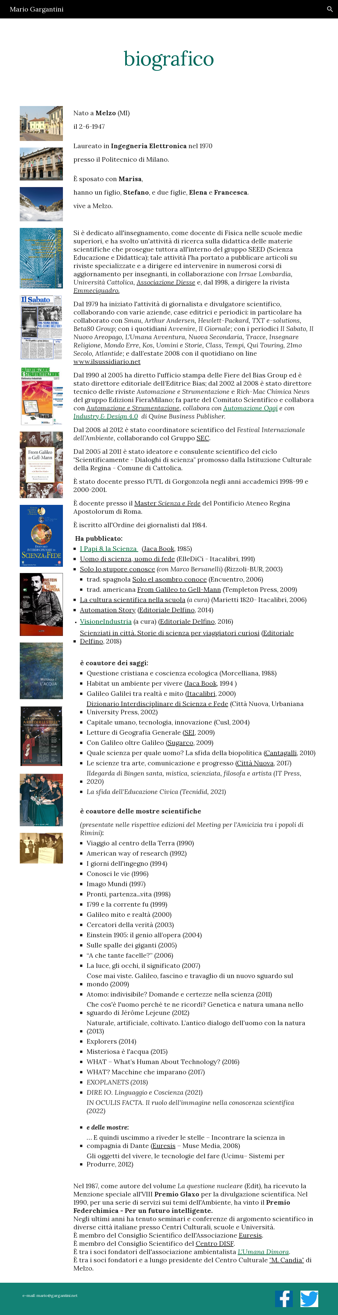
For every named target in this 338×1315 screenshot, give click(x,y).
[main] (169, 58)
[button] (330, 9)
